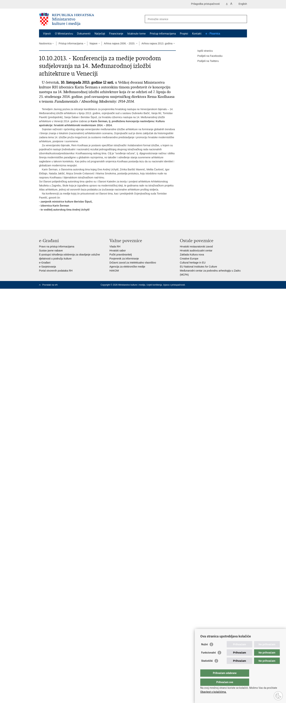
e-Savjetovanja (47, 266)
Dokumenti (83, 33)
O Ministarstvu (64, 33)
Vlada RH (114, 246)
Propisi (184, 33)
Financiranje (116, 33)
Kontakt (197, 33)
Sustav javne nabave (51, 250)
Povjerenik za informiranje (124, 258)
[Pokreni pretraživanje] (243, 19)
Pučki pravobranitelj (120, 254)
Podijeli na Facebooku (207, 56)
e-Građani (44, 262)
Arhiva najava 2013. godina (157, 43)
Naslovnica (45, 43)
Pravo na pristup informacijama (56, 246)
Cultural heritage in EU (193, 262)
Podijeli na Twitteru (205, 61)
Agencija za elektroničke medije (127, 266)
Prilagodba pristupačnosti (205, 3)
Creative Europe (189, 258)
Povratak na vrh (50, 285)
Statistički (207, 668)
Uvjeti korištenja (154, 285)
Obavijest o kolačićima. (213, 691)
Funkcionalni (208, 659)
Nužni (204, 651)
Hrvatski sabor (117, 250)
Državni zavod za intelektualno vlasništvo (132, 262)
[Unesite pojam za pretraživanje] (192, 19)
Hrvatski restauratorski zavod (196, 246)
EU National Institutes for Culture (198, 266)
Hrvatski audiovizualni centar (196, 250)
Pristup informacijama (163, 33)
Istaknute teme (136, 33)
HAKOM (114, 270)
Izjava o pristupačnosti (174, 285)
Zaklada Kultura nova (192, 254)
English (243, 3)
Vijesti (47, 33)
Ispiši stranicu (202, 51)
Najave (94, 43)
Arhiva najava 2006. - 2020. (119, 43)
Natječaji (99, 33)
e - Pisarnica (213, 33)
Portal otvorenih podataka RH (56, 270)
